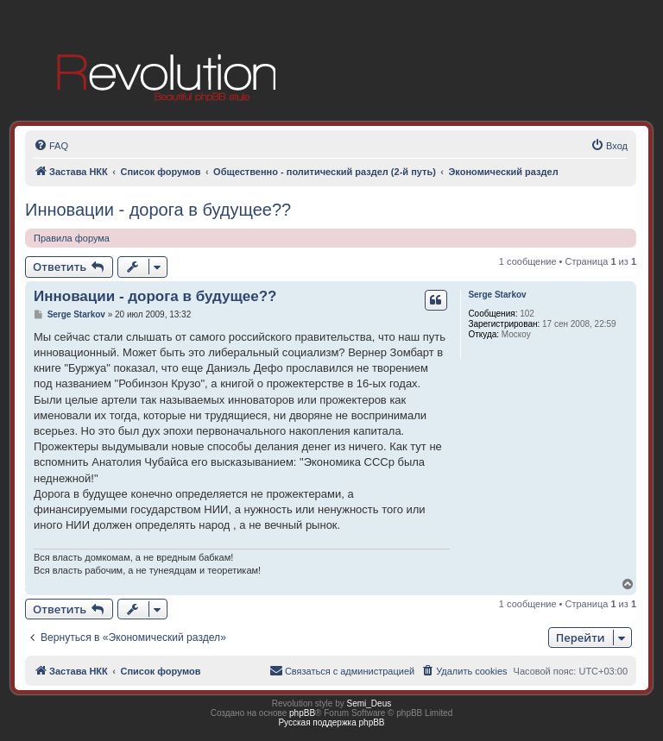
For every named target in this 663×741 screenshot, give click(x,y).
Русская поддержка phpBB (331, 722)
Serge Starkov (497, 294)
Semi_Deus (369, 703)
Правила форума (72, 238)
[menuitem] (51, 145)
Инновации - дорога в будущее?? (158, 209)
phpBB (302, 713)
